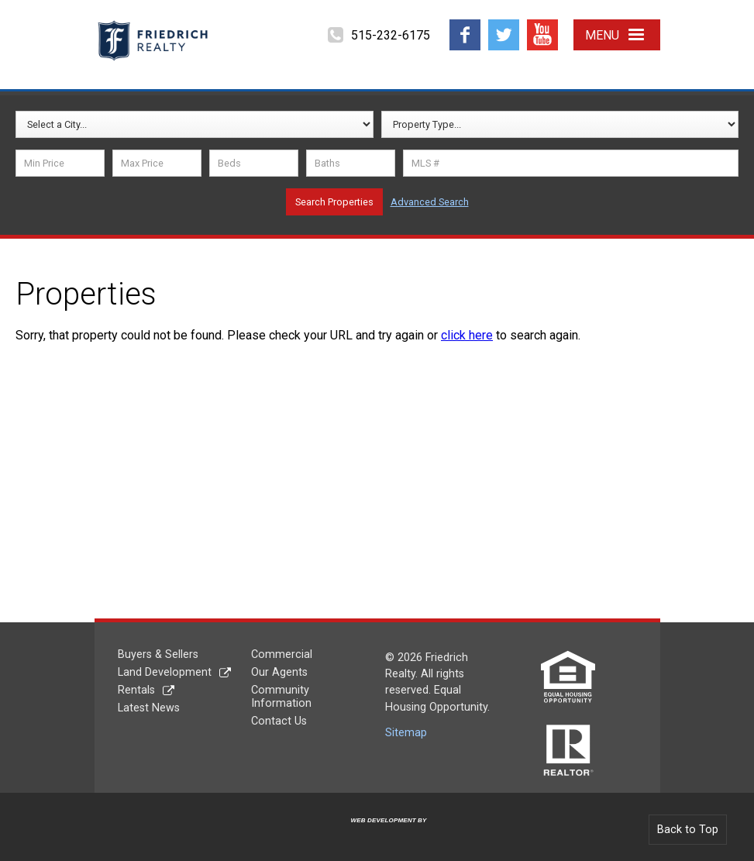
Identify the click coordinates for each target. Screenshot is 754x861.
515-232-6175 (390, 35)
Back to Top (687, 829)
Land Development (165, 672)
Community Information (281, 697)
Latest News (149, 708)
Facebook (464, 25)
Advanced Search (430, 202)
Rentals (136, 690)
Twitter (503, 25)
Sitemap (406, 732)
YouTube (542, 25)
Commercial (281, 654)
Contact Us (279, 721)
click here (467, 335)
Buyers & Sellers (158, 654)
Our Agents (279, 672)
